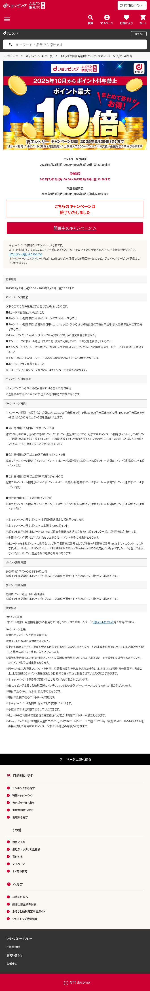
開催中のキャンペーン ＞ (75, 228)
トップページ (10, 56)
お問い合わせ (15, 955)
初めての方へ (20, 897)
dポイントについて (103, 622)
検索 (90, 22)
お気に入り (126, 22)
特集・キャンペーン (23, 795)
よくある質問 (19, 871)
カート (143, 22)
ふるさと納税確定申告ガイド (29, 911)
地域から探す (20, 817)
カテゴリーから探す (23, 803)
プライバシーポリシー (19, 938)
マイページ (106, 22)
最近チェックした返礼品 (26, 849)
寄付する (17, 856)
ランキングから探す (23, 788)
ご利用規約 (13, 947)
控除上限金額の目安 (24, 904)
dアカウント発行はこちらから (25, 254)
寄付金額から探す (22, 810)
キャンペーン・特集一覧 (39, 56)
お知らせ (12, 963)
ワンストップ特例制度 (24, 919)
